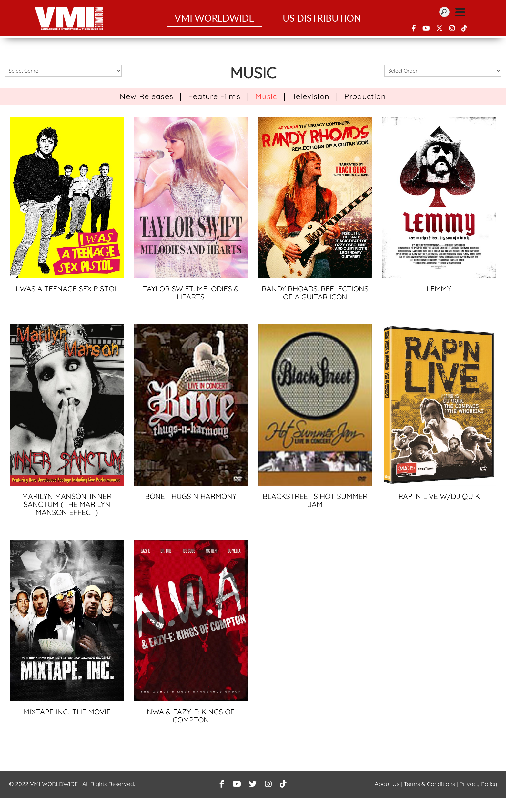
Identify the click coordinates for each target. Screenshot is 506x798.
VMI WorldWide (214, 19)
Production (365, 96)
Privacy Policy (478, 784)
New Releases (146, 96)
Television (310, 96)
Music (266, 96)
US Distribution (322, 19)
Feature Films (214, 96)
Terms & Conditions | (432, 784)
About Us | (389, 784)
